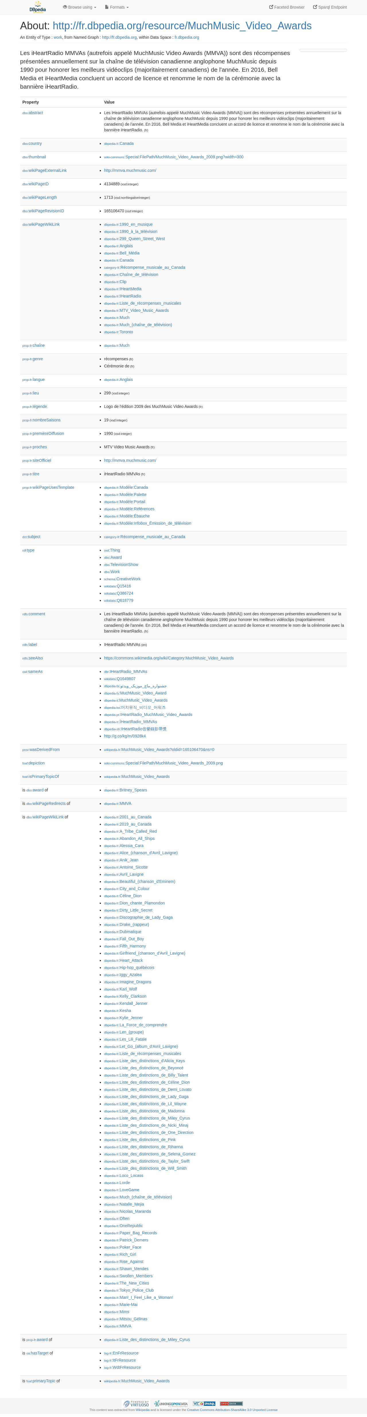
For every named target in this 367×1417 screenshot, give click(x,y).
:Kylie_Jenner (123, 1017)
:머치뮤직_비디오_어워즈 (135, 707)
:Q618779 (118, 600)
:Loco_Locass (123, 1175)
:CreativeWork (122, 579)
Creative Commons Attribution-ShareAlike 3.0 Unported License (232, 1410)
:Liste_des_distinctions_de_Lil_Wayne (145, 1103)
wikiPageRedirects (46, 803)
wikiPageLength (39, 197)
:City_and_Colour (127, 888)
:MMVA (117, 803)
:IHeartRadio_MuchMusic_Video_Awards (148, 714)
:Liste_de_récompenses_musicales (142, 303)
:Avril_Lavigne (124, 874)
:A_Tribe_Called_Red (130, 831)
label (29, 644)
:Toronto (118, 332)
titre (30, 474)
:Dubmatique (122, 931)
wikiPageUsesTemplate (48, 487)
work (58, 37)
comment (33, 614)
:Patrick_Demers (126, 1240)
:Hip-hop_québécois (129, 967)
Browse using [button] (79, 7)
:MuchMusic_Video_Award (135, 693)
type (28, 550)
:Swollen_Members (128, 1276)
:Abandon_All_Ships (129, 838)
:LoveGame (121, 1190)
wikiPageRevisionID (43, 211)
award (35, 790)
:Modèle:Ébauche (127, 516)
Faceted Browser (287, 7)
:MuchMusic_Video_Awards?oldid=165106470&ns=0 (159, 749)
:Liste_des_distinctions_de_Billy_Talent (146, 1075)
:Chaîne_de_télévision (131, 274)
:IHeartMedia (123, 289)
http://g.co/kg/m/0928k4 (125, 736)
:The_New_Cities (126, 1283)
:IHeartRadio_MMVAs (125, 671)
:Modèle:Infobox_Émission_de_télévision (147, 523)
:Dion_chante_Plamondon (134, 903)
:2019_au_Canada (128, 824)
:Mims (116, 1311)
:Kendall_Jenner (126, 1003)
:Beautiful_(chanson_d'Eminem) (139, 881)
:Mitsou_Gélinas (125, 1319)
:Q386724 (118, 593)
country (32, 143)
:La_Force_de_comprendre (135, 1025)
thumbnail (34, 157)
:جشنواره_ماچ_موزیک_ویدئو (135, 686)
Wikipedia (143, 1410)
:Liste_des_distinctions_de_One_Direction (149, 1132)
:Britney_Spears (125, 790)
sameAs (32, 671)
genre (32, 359)
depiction (33, 763)
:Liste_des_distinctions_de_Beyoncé (144, 1068)
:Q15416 (117, 586)
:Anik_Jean (121, 860)
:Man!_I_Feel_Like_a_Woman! (138, 1297)
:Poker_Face (122, 1247)
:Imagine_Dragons (127, 982)
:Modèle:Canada (126, 487)
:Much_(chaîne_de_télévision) (138, 324)
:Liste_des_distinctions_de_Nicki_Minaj (146, 1125)
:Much (117, 317)
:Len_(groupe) (124, 1032)
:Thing (112, 550)
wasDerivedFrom (41, 749)
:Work (112, 571)
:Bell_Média (122, 253)
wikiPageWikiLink (41, 224)
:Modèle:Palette (125, 494)
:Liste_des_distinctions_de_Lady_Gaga (146, 1096)
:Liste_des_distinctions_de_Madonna (144, 1111)
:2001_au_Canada (128, 817)
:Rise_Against (123, 1261)
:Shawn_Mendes (126, 1268)
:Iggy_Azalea (123, 974)
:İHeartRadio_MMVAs (130, 721)
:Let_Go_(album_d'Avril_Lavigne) (141, 1046)
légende (34, 406)
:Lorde (117, 1182)
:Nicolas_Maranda (127, 1211)
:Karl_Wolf (120, 989)
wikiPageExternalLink (44, 170)
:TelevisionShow (121, 564)
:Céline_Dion (123, 896)
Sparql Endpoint (330, 7)
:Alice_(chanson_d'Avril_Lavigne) (141, 852)
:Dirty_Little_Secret (128, 910)
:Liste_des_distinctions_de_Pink (140, 1139)
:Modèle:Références (129, 509)
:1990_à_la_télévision (130, 231)
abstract (32, 112)
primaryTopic (40, 1381)
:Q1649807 (120, 678)
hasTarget (37, 1353)
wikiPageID (35, 184)
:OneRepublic (123, 1225)
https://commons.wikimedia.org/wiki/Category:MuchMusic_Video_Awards (169, 658)
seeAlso (32, 658)
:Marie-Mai (121, 1304)
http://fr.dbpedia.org (119, 37)
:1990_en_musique (128, 224)
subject (31, 536)
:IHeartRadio (122, 296)
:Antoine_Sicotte (126, 867)
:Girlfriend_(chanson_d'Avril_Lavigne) (144, 953)
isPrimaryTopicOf (40, 776)
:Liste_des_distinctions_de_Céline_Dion (147, 1082)
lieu (30, 393)
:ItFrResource (120, 1360)
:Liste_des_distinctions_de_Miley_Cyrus (147, 1118)
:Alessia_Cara (124, 845)
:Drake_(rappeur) (126, 924)
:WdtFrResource (122, 1367)
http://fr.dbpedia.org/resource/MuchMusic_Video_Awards (182, 26)
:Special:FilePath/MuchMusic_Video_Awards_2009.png (163, 763)
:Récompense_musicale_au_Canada (144, 267)
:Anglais (118, 246)
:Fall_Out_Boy (124, 939)
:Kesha (117, 1010)
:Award (113, 557)
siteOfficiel (36, 460)
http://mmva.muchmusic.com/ (130, 170)
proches (34, 447)
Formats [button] (117, 7)
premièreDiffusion (43, 433)
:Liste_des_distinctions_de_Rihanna (143, 1146)
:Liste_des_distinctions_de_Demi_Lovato (148, 1089)
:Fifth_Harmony (125, 946)
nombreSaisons (41, 420)
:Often (117, 1218)
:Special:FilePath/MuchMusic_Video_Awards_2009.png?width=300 (173, 157)
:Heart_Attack (123, 960)
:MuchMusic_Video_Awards (135, 700)
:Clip (115, 281)
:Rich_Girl (120, 1254)
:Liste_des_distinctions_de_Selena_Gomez (150, 1154)
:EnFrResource (121, 1353)
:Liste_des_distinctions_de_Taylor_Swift (147, 1161)
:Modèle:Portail (124, 501)
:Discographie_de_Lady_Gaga (138, 917)
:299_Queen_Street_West (134, 238)
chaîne (33, 345)
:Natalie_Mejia (124, 1204)
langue (33, 379)
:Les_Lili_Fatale (125, 1039)
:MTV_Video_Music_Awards (136, 310)
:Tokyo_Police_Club (129, 1290)
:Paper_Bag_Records (130, 1233)
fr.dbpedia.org (187, 37)
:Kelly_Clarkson (125, 996)
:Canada (119, 143)
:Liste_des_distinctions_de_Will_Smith (145, 1168)
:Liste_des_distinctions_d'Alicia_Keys (144, 1060)
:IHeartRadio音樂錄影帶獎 (135, 729)
